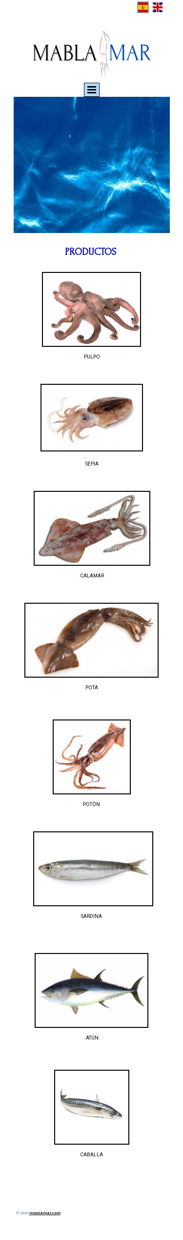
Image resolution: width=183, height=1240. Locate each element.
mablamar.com (45, 1212)
